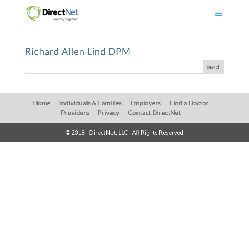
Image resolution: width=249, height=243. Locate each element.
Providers (75, 112)
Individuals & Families (90, 103)
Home (41, 103)
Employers (145, 103)
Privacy (108, 112)
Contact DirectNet (154, 112)
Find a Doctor (189, 103)
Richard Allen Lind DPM (78, 51)
